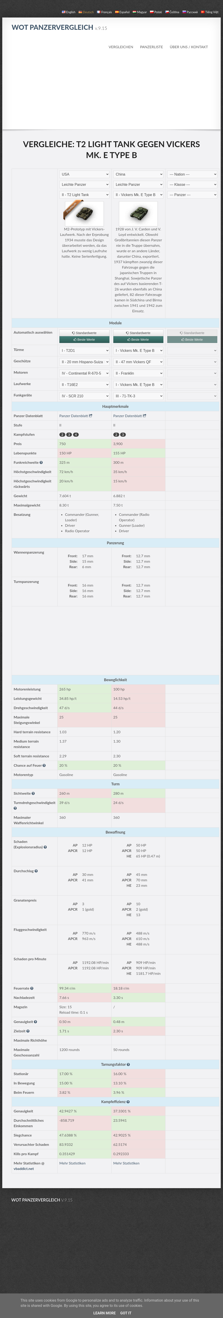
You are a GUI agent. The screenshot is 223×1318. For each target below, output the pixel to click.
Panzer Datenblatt (75, 415)
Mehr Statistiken (72, 1163)
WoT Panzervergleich (59, 27)
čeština (172, 12)
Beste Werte (84, 339)
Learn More (104, 1313)
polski (156, 12)
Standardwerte (84, 333)
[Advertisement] (111, 89)
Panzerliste (151, 47)
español (122, 12)
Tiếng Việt (209, 12)
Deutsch (86, 12)
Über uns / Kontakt (189, 47)
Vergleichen (121, 47)
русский (190, 12)
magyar (140, 12)
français (104, 12)
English (68, 12)
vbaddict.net (24, 1168)
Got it (125, 1313)
